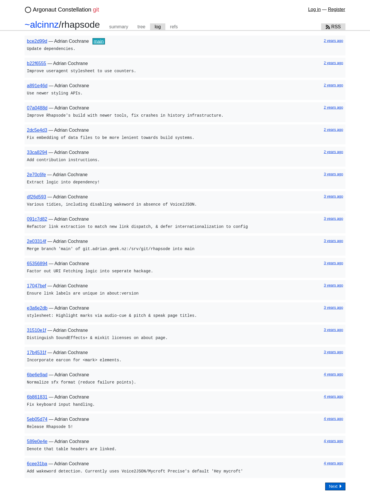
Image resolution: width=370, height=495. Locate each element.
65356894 (37, 263)
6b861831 (37, 396)
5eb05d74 (37, 419)
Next (335, 486)
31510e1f (36, 330)
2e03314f (36, 241)
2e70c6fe (36, 174)
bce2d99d (37, 41)
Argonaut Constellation (66, 9)
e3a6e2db (37, 308)
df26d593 (36, 196)
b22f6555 (36, 63)
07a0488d (37, 107)
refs (174, 26)
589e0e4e (37, 441)
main (99, 41)
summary (118, 26)
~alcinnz (42, 24)
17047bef (36, 285)
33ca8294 (37, 152)
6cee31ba (37, 463)
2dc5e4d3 (37, 130)
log (158, 26)
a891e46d (37, 85)
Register (336, 9)
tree (141, 26)
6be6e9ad (37, 374)
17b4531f (36, 352)
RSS (333, 26)
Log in (314, 9)
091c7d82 (37, 219)
